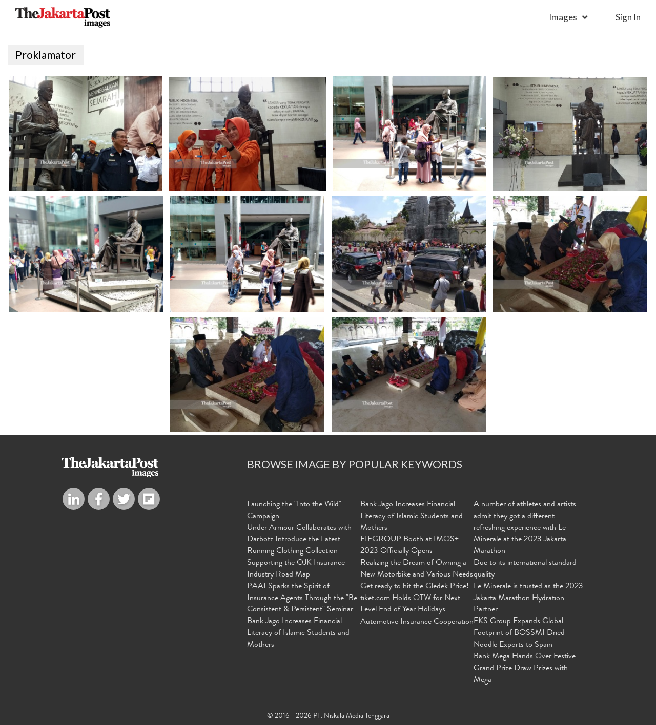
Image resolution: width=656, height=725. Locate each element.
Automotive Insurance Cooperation (417, 622)
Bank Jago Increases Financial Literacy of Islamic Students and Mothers (298, 633)
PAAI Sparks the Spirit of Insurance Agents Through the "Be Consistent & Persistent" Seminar (302, 598)
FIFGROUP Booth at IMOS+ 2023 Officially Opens (409, 546)
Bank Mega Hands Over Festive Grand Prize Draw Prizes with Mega (525, 669)
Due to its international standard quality (525, 569)
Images (563, 17)
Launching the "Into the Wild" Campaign (294, 511)
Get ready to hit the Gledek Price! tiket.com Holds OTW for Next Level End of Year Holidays (414, 598)
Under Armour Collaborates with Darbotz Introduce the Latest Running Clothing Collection (299, 540)
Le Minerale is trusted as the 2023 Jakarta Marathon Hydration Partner (528, 598)
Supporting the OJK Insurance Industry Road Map (296, 569)
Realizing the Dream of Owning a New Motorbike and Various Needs (416, 569)
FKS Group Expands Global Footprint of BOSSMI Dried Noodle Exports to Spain (519, 633)
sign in (628, 17)
